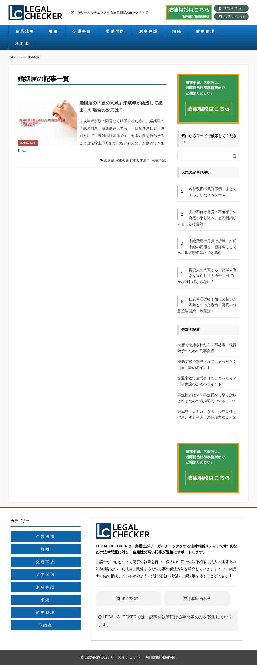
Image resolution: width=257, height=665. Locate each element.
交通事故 (82, 31)
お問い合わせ (232, 16)
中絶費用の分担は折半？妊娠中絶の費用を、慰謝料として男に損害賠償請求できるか (207, 247)
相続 (177, 31)
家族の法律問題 (127, 160)
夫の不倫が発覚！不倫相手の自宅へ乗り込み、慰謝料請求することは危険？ (207, 218)
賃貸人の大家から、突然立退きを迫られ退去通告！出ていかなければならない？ (207, 276)
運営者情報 (230, 8)
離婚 (53, 31)
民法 (155, 160)
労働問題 (115, 31)
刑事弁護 (148, 31)
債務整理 (205, 31)
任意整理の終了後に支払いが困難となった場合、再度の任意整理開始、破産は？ (207, 305)
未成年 (145, 160)
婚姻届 (109, 160)
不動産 (22, 44)
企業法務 (25, 31)
